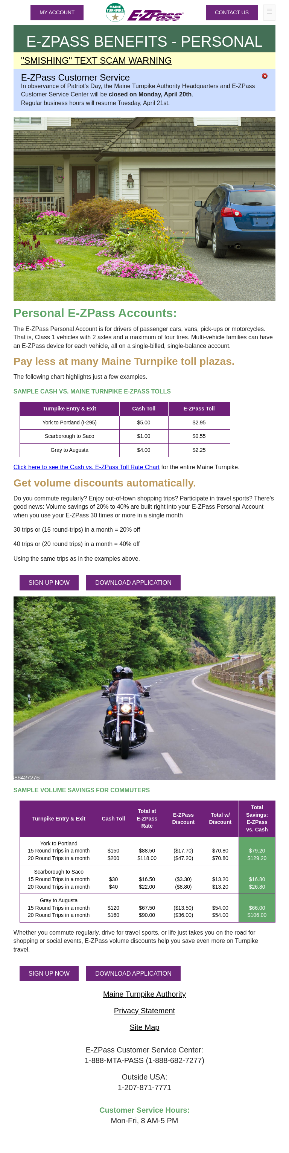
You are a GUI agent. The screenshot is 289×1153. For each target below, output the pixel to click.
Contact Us (232, 12)
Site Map (145, 1027)
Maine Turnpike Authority (144, 994)
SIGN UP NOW (49, 583)
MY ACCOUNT (57, 12)
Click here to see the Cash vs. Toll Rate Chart (87, 467)
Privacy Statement (144, 1011)
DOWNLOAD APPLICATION (133, 583)
